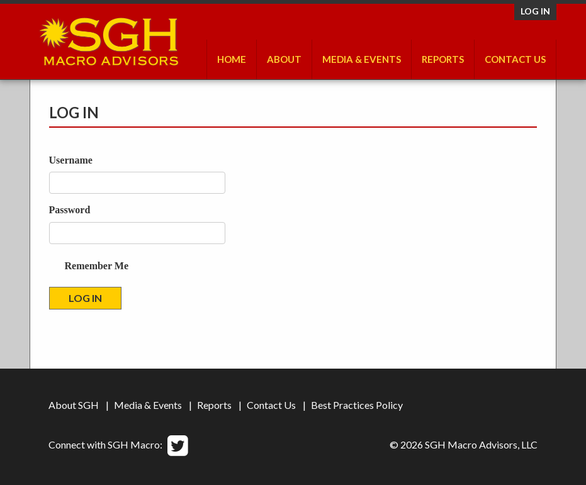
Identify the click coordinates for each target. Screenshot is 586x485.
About (284, 59)
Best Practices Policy (357, 405)
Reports (443, 59)
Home (231, 59)
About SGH (73, 405)
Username (71, 160)
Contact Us (515, 59)
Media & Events (361, 59)
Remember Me (96, 265)
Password (70, 209)
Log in (535, 11)
